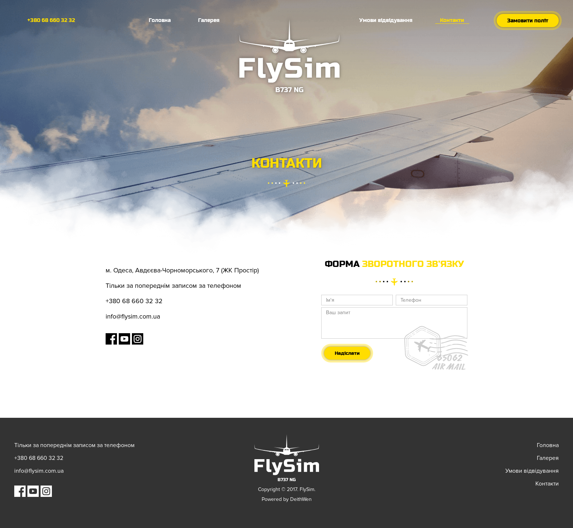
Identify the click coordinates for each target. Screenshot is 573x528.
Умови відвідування (386, 20)
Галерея (209, 20)
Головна (160, 20)
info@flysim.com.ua (133, 316)
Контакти (452, 20)
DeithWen (301, 499)
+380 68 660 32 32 (51, 20)
